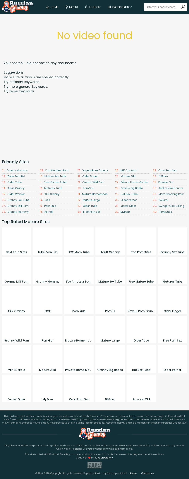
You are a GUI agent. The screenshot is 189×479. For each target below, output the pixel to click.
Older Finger (88, 176)
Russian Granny (103, 457)
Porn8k (46, 212)
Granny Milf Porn (15, 206)
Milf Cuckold (125, 170)
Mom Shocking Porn (168, 194)
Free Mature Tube (53, 182)
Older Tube (12, 182)
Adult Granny (13, 188)
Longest (93, 7)
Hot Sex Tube (126, 194)
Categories (120, 7)
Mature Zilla (125, 176)
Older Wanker (13, 194)
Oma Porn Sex (165, 170)
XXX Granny (49, 194)
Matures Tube (51, 188)
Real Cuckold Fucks (168, 188)
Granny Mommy (15, 170)
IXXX (45, 200)
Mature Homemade (93, 194)
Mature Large (89, 200)
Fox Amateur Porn (54, 170)
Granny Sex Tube (16, 200)
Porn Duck (162, 212)
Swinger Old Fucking (168, 206)
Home (52, 7)
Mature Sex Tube (53, 176)
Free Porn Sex (89, 212)
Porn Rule (48, 206)
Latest (71, 7)
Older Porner (126, 200)
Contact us (147, 473)
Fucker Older (125, 206)
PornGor (85, 188)
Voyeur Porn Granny (93, 170)
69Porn (160, 176)
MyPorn (122, 212)
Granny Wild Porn (91, 182)
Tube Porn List (13, 176)
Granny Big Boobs (129, 188)
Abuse (133, 473)
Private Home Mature (131, 182)
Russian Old (163, 182)
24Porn (160, 200)
